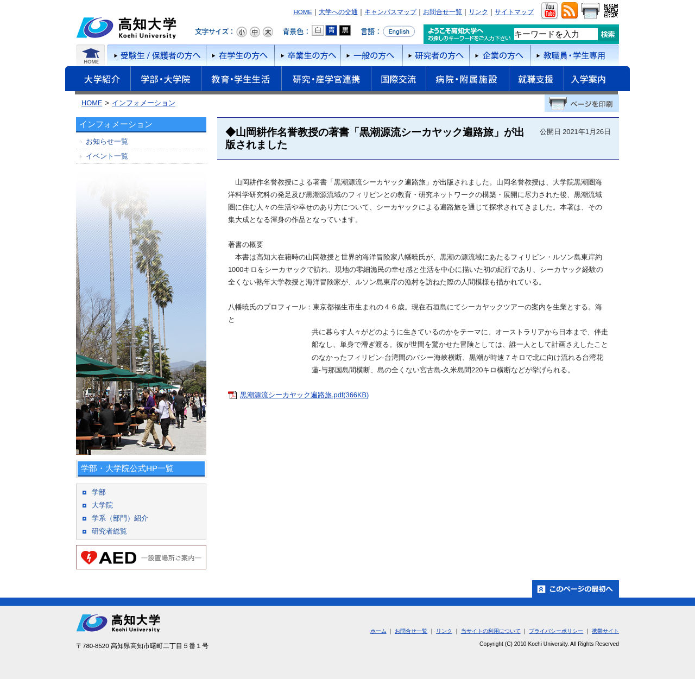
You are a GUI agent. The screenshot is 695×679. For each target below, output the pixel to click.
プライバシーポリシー (556, 631)
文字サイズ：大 (267, 32)
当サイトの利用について (491, 631)
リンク (478, 12)
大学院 (102, 505)
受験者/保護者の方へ (156, 55)
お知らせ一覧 (107, 141)
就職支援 (536, 80)
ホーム (91, 55)
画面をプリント (590, 11)
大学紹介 (97, 80)
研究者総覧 (109, 531)
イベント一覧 (107, 156)
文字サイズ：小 (241, 32)
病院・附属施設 (467, 80)
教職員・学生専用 (574, 55)
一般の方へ (371, 55)
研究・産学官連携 (326, 80)
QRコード (610, 11)
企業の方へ (499, 55)
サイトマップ (514, 12)
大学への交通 (338, 12)
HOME (302, 12)
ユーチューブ (549, 11)
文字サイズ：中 (254, 32)
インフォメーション (143, 103)
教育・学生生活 (241, 80)
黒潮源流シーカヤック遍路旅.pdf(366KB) (304, 395)
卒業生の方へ (307, 55)
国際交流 (398, 78)
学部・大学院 (165, 80)
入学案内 (597, 80)
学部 (99, 492)
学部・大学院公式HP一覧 (127, 468)
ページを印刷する (582, 103)
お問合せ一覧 (442, 12)
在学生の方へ (240, 55)
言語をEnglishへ (388, 31)
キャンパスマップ (390, 12)
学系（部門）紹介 (120, 518)
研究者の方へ (435, 55)
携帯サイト (605, 631)
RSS (569, 11)
